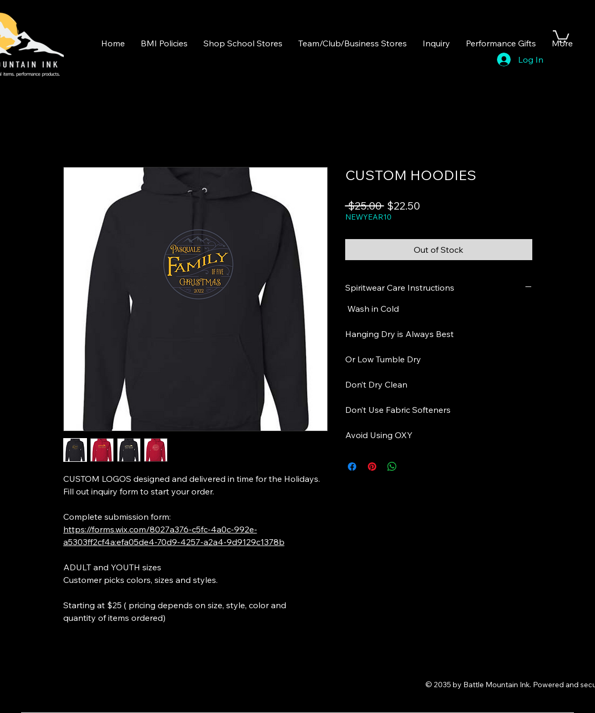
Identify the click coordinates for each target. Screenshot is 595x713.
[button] (561, 36)
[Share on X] (412, 466)
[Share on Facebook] (352, 466)
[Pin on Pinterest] (372, 466)
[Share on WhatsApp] (392, 466)
